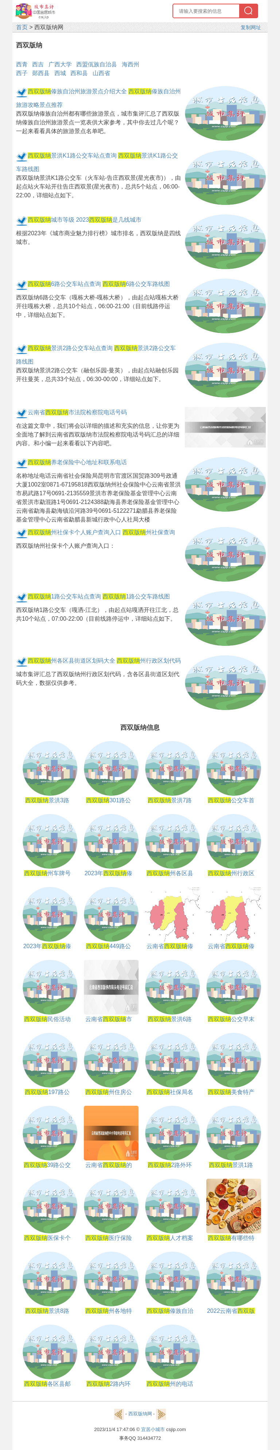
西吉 (38, 64)
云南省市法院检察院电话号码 (77, 412)
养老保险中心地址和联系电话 (77, 462)
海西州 (130, 64)
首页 (22, 27)
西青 (22, 64)
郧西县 (41, 73)
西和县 (79, 73)
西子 (22, 73)
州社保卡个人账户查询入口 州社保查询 (101, 532)
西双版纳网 (140, 1413)
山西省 (101, 73)
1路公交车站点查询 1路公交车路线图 (99, 596)
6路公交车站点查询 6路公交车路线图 (99, 284)
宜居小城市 (153, 1429)
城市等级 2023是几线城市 (84, 220)
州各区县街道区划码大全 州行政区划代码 (104, 661)
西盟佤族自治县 (96, 64)
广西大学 (60, 64)
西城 (60, 73)
